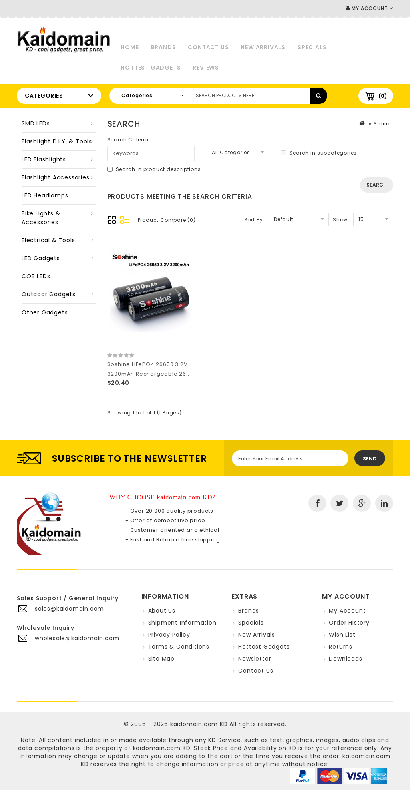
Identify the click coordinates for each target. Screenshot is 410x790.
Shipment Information (182, 623)
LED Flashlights (44, 159)
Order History (349, 623)
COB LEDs (36, 276)
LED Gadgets (41, 258)
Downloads (345, 659)
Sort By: (254, 219)
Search (383, 123)
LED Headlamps (45, 195)
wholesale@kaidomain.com (77, 638)
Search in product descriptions (154, 169)
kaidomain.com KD (199, 724)
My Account (347, 611)
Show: (341, 219)
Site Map (161, 659)
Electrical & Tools (48, 240)
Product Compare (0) (167, 220)
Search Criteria (128, 139)
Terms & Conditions (178, 647)
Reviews (206, 68)
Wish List (342, 635)
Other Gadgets (45, 312)
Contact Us (208, 47)
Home (130, 47)
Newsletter (254, 659)
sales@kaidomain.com (69, 609)
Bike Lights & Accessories (41, 217)
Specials (311, 47)
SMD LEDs (36, 123)
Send (370, 458)
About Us (161, 611)
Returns (340, 647)
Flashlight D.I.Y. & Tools (57, 141)
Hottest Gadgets (151, 68)
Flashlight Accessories (56, 177)
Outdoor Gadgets (49, 294)
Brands (163, 47)
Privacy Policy (169, 635)
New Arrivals (263, 47)
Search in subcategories (319, 152)
